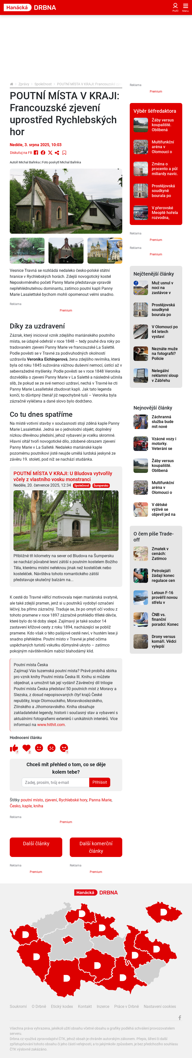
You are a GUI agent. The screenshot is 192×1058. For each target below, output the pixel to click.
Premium (66, 310)
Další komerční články (96, 847)
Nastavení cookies (160, 1006)
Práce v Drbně (126, 1006)
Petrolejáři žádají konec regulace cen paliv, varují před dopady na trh (163, 582)
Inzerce (103, 1006)
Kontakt (85, 1006)
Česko (15, 806)
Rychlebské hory (73, 800)
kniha (38, 806)
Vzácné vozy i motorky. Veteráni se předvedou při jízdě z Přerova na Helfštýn (165, 450)
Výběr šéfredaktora (155, 111)
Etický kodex (62, 1006)
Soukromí (18, 1006)
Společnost (43, 84)
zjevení (51, 800)
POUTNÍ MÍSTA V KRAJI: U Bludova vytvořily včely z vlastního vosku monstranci (63, 476)
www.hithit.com (51, 724)
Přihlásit (99, 782)
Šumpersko (101, 485)
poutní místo (32, 800)
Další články (36, 843)
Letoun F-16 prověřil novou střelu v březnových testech (165, 602)
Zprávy (23, 84)
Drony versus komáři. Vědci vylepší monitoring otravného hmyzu (164, 648)
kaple (27, 806)
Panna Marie (100, 800)
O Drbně (39, 1006)
